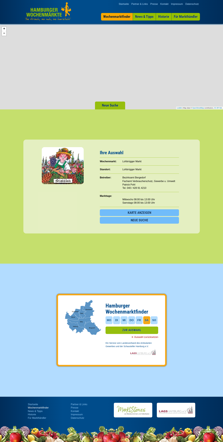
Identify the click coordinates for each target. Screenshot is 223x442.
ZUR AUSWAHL (131, 330)
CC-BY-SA (218, 108)
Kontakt (164, 4)
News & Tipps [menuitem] (144, 17)
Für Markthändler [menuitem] (186, 17)
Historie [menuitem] (163, 17)
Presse (154, 4)
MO (109, 320)
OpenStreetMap (198, 108)
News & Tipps (35, 411)
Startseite (124, 4)
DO (132, 320)
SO (154, 320)
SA (147, 320)
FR (139, 320)
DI (116, 320)
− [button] (4, 33)
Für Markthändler (37, 418)
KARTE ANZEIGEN (139, 213)
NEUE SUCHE (139, 220)
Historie (32, 414)
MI (124, 320)
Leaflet (179, 108)
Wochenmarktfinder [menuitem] (116, 17)
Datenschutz (192, 4)
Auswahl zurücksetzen (146, 337)
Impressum (177, 4)
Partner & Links (139, 4)
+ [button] (4, 29)
